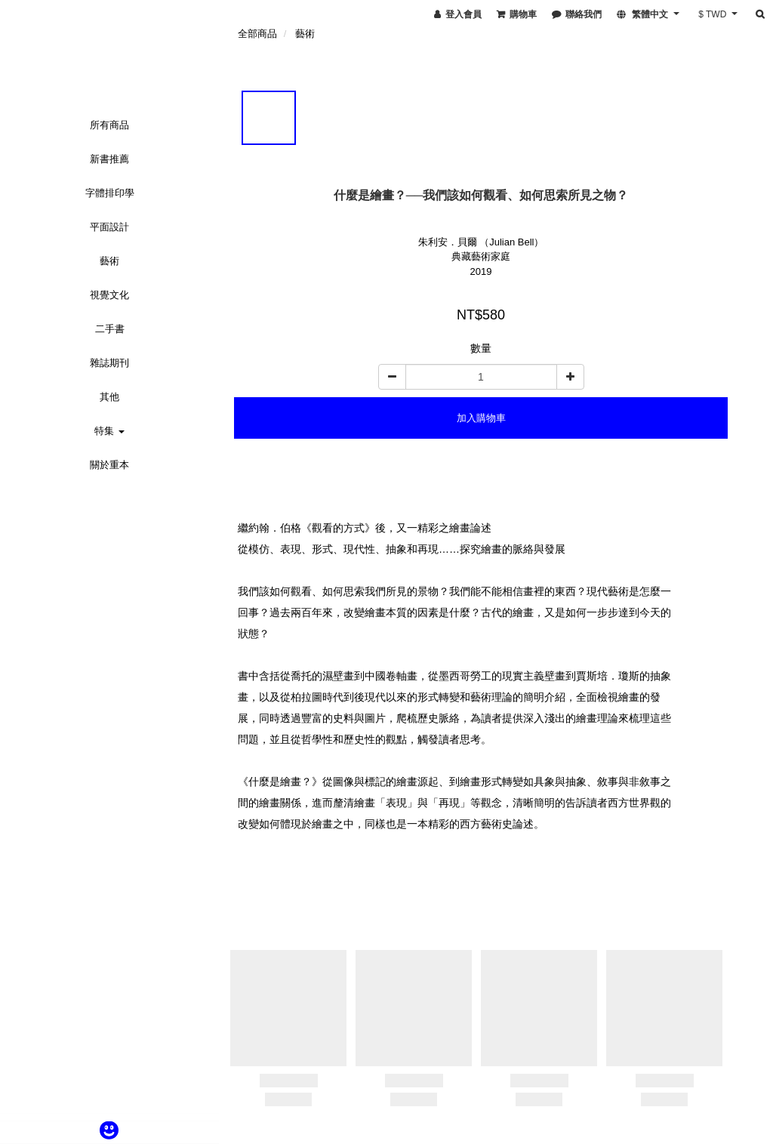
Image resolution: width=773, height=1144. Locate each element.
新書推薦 (109, 159)
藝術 (109, 261)
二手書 (110, 329)
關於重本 (109, 464)
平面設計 (109, 227)
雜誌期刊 (109, 362)
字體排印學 (109, 193)
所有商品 (109, 125)
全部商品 (257, 33)
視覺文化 (109, 295)
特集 (109, 430)
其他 (109, 396)
